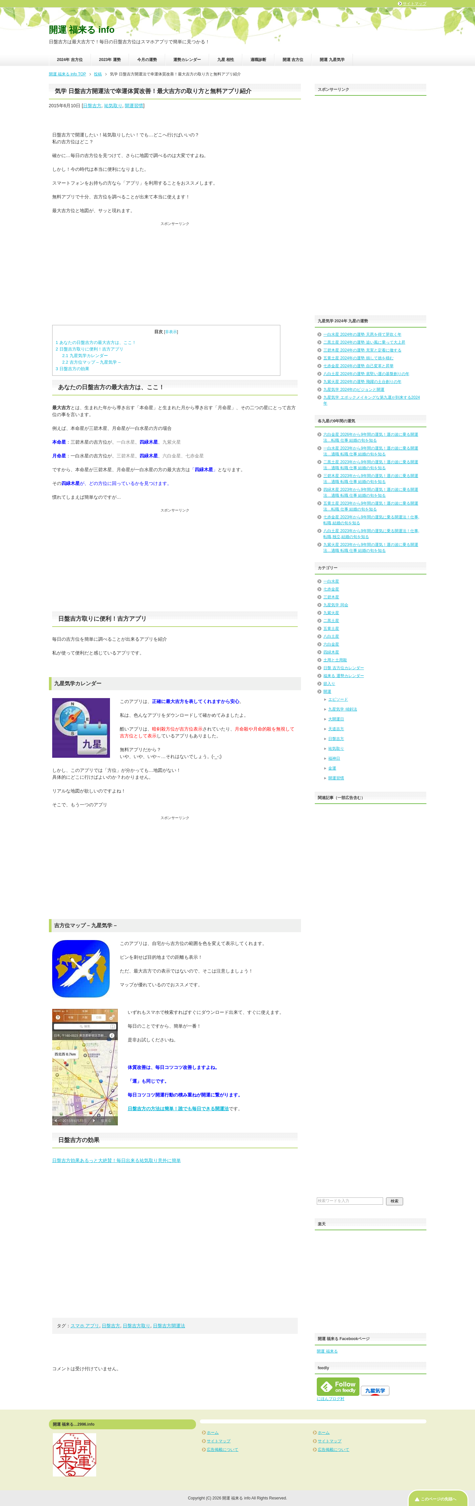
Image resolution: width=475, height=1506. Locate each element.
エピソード (338, 699)
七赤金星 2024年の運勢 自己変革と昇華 (358, 366)
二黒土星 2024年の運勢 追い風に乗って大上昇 (364, 342)
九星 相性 (225, 59)
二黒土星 (331, 620)
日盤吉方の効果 (72, 368)
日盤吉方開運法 (169, 1325)
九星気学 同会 (335, 605)
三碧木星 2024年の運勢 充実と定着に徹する (362, 350)
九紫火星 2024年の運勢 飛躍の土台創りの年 (362, 381)
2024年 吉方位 (70, 59)
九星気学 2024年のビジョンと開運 (353, 389)
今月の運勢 (147, 59)
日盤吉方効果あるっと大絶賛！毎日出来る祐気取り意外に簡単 (116, 1160)
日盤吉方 (92, 105)
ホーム (213, 1432)
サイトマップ (218, 1441)
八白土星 (331, 636)
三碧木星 (331, 597)
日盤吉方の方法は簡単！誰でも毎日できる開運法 (178, 1108)
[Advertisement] (175, 272)
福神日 (334, 758)
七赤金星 (331, 589)
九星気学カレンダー (85, 355)
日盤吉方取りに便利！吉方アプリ (89, 349)
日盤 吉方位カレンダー (343, 668)
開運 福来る (327, 1351)
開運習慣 (134, 105)
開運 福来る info (82, 30)
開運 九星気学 (332, 59)
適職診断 (258, 59)
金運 (332, 768)
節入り (329, 683)
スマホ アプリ (85, 1325)
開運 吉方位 (293, 59)
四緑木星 (331, 652)
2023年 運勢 (110, 59)
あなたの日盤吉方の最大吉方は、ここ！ (96, 342)
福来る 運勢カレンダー (343, 675)
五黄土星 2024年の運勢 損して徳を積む (358, 358)
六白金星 (331, 644)
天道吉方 (336, 729)
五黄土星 (331, 628)
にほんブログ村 (330, 1398)
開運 (327, 691)
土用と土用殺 (335, 660)
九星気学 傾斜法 (342, 709)
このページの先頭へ (438, 1499)
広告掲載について (222, 1449)
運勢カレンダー (187, 59)
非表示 (171, 332)
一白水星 (331, 581)
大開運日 (336, 719)
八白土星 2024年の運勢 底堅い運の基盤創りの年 (366, 373)
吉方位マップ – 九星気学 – (91, 362)
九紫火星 (331, 613)
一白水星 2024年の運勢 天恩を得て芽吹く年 (362, 334)
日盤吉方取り (136, 1325)
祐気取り (113, 105)
